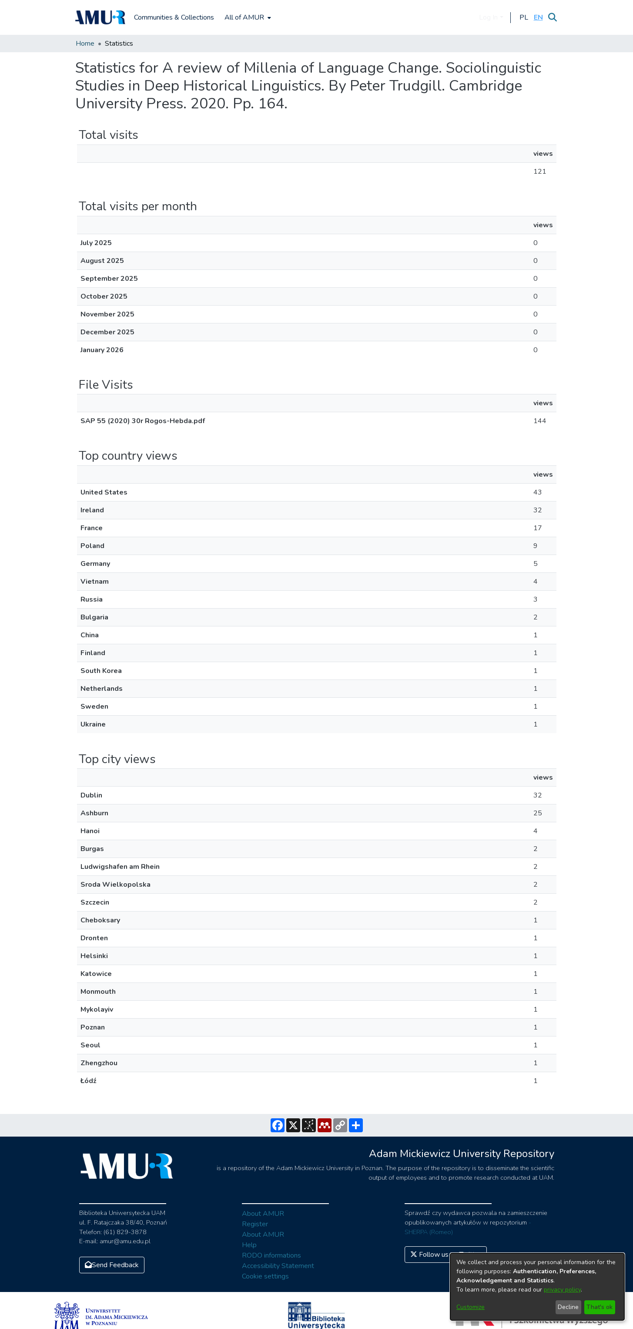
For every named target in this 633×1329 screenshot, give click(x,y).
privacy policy (562, 1289)
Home (85, 43)
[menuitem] (247, 17)
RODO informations (271, 1255)
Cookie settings (265, 1276)
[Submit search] (552, 17)
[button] (524, 17)
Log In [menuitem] (488, 17)
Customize (470, 1307)
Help (249, 1245)
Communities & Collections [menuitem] (174, 17)
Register (255, 1224)
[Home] (100, 17)
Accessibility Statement (278, 1266)
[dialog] (537, 1286)
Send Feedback (112, 1265)
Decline (568, 1307)
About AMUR (263, 1213)
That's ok (599, 1307)
